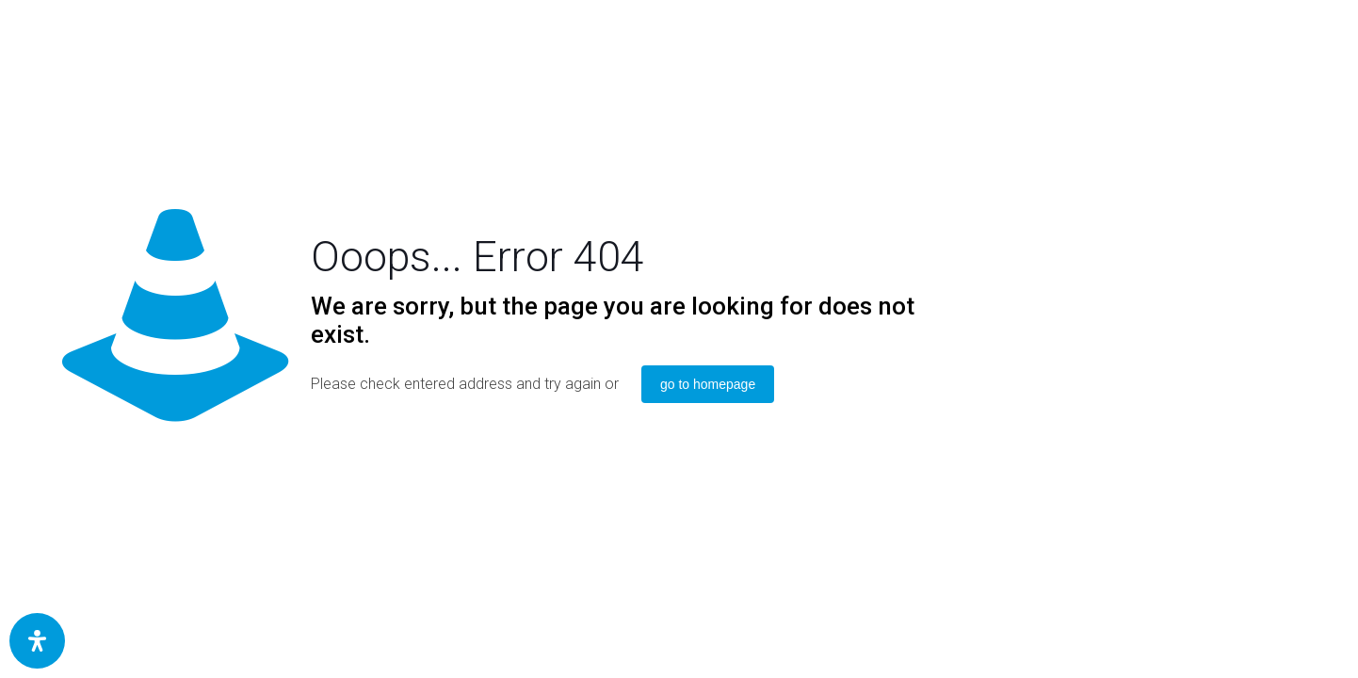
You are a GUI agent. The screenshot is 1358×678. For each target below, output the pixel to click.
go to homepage (707, 384)
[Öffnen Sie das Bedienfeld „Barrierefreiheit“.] (37, 641)
